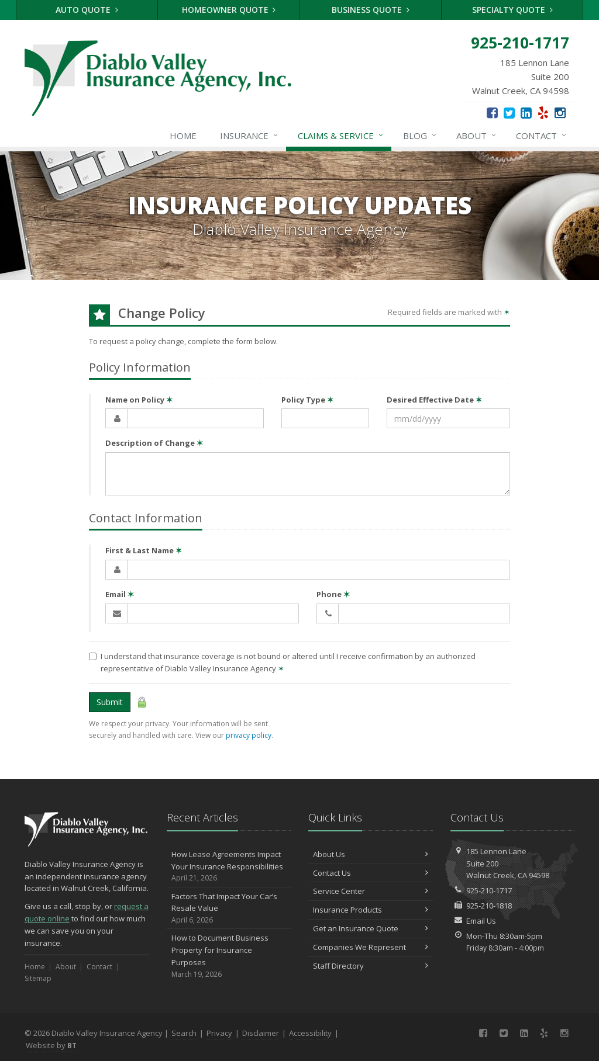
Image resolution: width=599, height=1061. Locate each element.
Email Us (481, 921)
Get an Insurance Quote (370, 928)
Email (119, 594)
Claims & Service (341, 135)
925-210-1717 (489, 890)
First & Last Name (143, 550)
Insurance (249, 135)
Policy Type (307, 399)
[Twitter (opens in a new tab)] (509, 112)
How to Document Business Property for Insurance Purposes (229, 956)
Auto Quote (87, 9)
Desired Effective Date (434, 399)
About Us (370, 854)
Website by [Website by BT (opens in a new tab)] (51, 1045)
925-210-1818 (489, 905)
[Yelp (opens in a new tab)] (543, 112)
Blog (420, 135)
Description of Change (154, 443)
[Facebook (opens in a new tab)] (492, 112)
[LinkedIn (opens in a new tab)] (526, 112)
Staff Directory (370, 966)
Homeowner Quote (229, 9)
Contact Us (370, 873)
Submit (110, 702)
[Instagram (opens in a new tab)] (560, 112)
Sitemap (38, 978)
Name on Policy (139, 399)
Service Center (370, 891)
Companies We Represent (370, 947)
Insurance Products (370, 909)
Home (183, 135)
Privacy (219, 1033)
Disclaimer (260, 1033)
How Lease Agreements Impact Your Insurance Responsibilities (229, 866)
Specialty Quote (512, 9)
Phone (333, 594)
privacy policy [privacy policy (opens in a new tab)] (248, 735)
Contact (541, 135)
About (476, 135)
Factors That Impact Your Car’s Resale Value (229, 908)
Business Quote (370, 9)
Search (184, 1033)
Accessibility (310, 1033)
